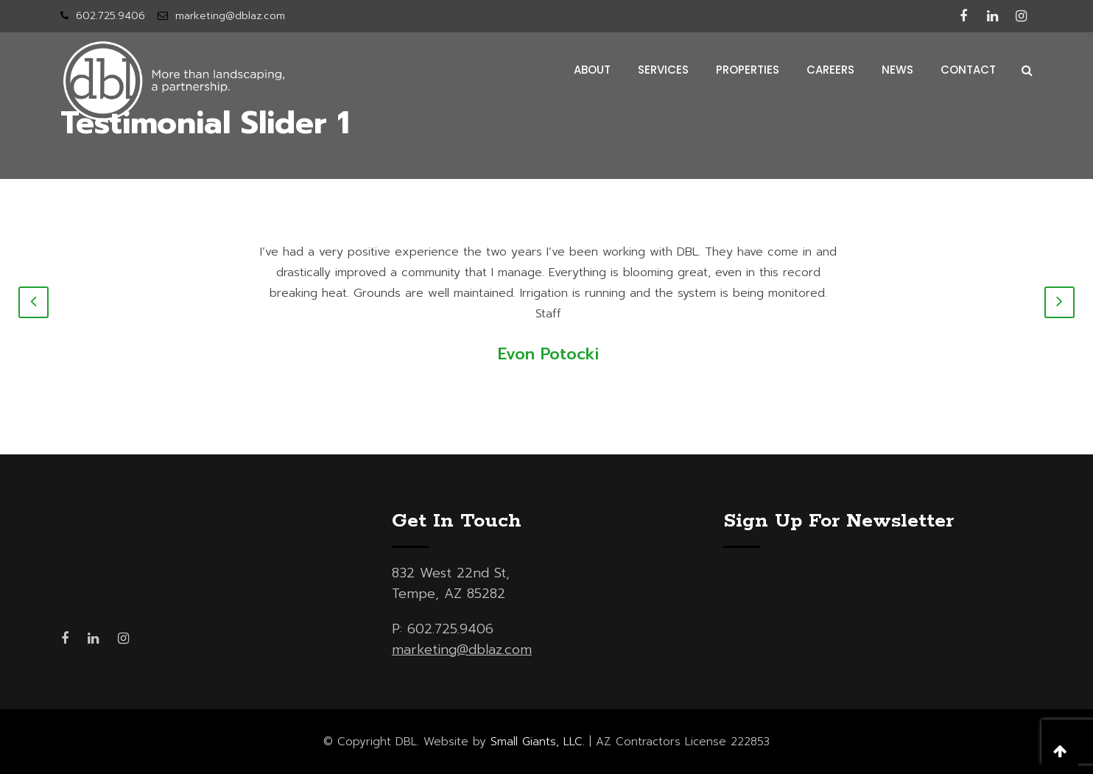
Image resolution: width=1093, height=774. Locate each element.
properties (747, 69)
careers (830, 69)
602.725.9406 (110, 16)
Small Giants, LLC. (538, 741)
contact (968, 69)
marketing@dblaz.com (230, 16)
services (663, 69)
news (897, 69)
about (592, 69)
